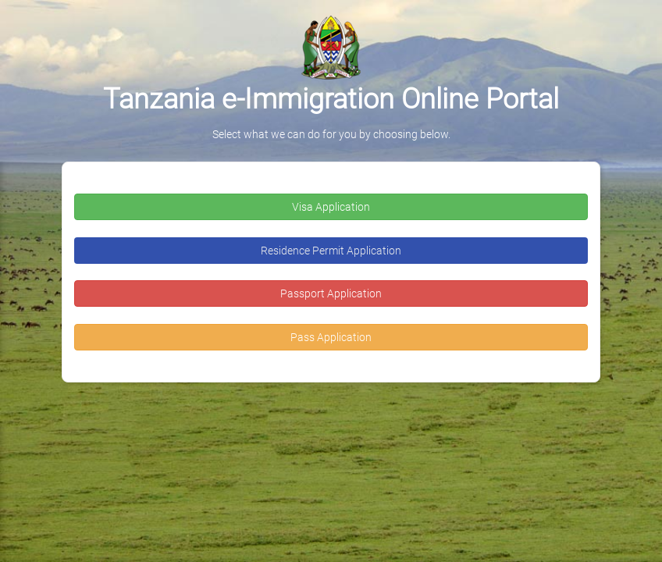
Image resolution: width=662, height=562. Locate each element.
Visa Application (331, 207)
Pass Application (331, 337)
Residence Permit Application (331, 250)
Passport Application (331, 293)
